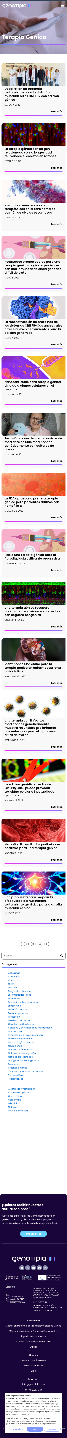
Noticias (12, 1175)
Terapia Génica (16, 1143)
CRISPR (11, 1052)
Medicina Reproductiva (20, 1106)
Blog (33, 1370)
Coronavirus (14, 1048)
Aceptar (35, 1429)
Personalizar (18, 1429)
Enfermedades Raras (19, 1063)
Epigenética (14, 1074)
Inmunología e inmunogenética (25, 1103)
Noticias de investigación (22, 1121)
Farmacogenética (18, 1081)
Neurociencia (15, 1114)
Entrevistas (14, 1066)
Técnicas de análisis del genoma (26, 1139)
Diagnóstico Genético (20, 1059)
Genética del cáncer (19, 1088)
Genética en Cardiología (21, 1092)
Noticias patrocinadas (20, 1125)
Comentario (14, 1168)
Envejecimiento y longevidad (23, 1070)
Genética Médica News (33, 1360)
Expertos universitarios (33, 1336)
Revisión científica (18, 1178)
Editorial (12, 1171)
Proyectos (13, 1132)
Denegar (52, 1429)
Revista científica (33, 1365)
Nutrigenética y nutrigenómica (24, 1128)
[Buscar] (61, 1024)
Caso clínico (15, 1164)
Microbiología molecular (21, 1110)
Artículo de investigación (21, 1157)
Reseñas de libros (17, 1136)
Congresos (14, 1044)
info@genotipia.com (33, 1384)
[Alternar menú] (63, 6)
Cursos (33, 1346)
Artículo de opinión (18, 1160)
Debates (13, 1055)
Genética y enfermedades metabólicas (30, 1095)
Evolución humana (18, 1077)
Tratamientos (15, 1147)
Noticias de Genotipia (20, 1117)
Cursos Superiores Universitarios (33, 1341)
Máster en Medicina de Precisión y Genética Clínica (33, 1325)
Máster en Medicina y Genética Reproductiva (33, 1331)
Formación (14, 1085)
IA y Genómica (16, 1099)
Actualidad (14, 1041)
